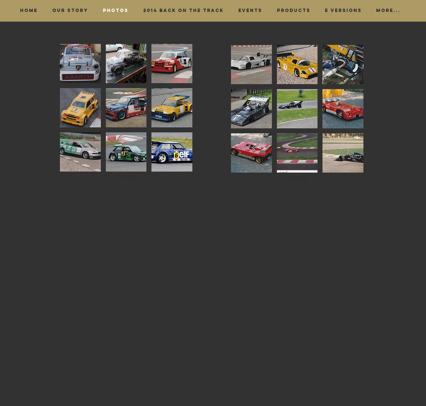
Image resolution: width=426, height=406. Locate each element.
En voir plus (126, 176)
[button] (80, 63)
